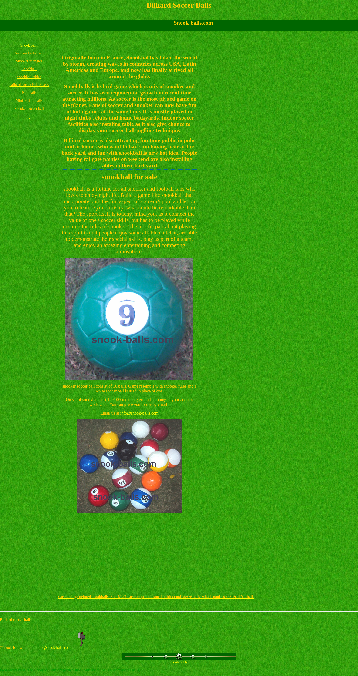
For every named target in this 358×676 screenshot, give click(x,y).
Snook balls (29, 45)
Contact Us (179, 662)
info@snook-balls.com (139, 413)
